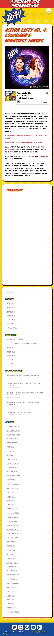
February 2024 (13, 463)
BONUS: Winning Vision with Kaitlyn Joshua (23, 384)
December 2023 (13, 472)
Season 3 (11, 311)
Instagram (43, 156)
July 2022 (11, 542)
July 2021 (10, 591)
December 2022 (13, 521)
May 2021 (10, 600)
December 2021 (13, 571)
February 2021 (13, 612)
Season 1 (10, 303)
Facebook (22, 156)
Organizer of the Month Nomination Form (23, 143)
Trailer (10, 364)
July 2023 (11, 492)
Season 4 (11, 316)
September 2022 (14, 534)
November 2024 (13, 435)
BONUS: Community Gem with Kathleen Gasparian (25, 394)
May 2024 (11, 451)
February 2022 (13, 562)
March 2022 (12, 558)
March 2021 (11, 608)
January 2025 (13, 426)
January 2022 (13, 567)
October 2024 (13, 439)
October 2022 (13, 529)
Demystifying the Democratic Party (22, 343)
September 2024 (14, 443)
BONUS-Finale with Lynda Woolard (23, 376)
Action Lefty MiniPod (16, 339)
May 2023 (11, 501)
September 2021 (13, 583)
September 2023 (14, 484)
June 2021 (11, 595)
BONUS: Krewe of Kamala (19, 412)
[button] (48, 10)
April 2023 (11, 505)
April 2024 (11, 455)
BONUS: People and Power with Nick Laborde (24, 404)
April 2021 (11, 604)
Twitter (30, 156)
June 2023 (11, 496)
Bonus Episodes (14, 328)
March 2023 (12, 509)
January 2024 (13, 468)
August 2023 (12, 488)
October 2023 (13, 480)
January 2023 (13, 517)
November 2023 (13, 476)
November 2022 (13, 525)
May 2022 (11, 550)
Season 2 (11, 307)
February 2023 (13, 513)
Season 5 (11, 320)
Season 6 (11, 324)
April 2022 (11, 554)
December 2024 (13, 430)
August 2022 (12, 538)
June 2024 (11, 447)
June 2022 (11, 546)
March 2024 (12, 459)
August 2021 (12, 587)
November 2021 (13, 575)
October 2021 (12, 579)
